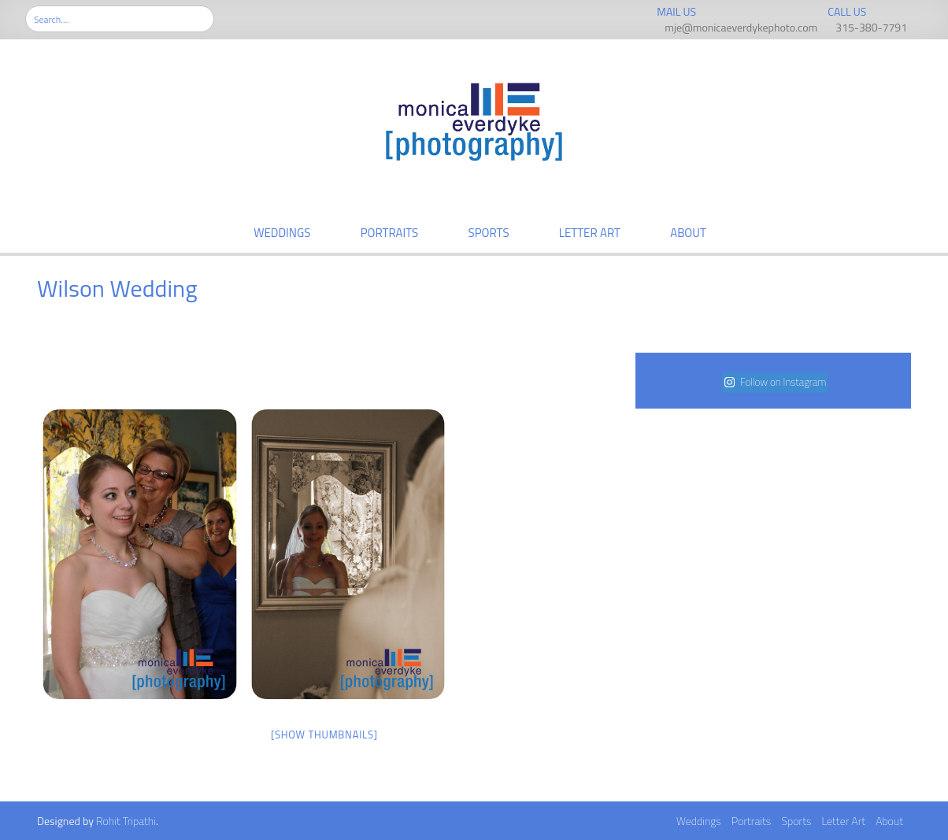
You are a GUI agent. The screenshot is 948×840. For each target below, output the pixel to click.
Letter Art (589, 233)
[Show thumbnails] (324, 734)
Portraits (390, 233)
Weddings (282, 233)
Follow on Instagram (775, 382)
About (688, 233)
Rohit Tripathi (126, 820)
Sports (488, 233)
